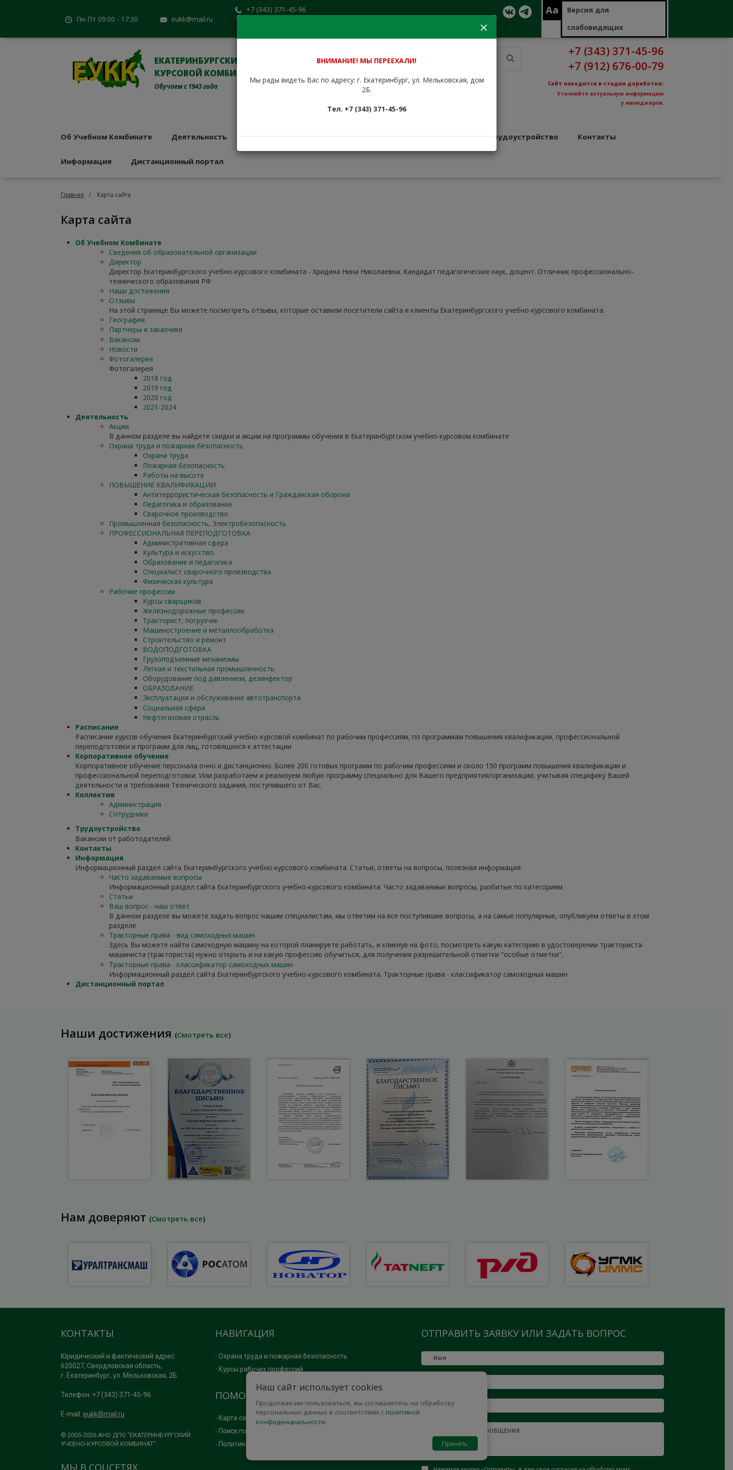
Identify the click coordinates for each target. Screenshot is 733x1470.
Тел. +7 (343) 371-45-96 (366, 108)
